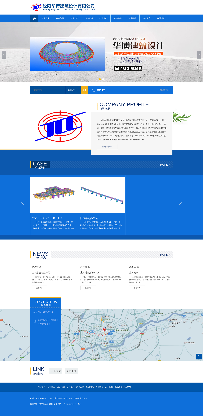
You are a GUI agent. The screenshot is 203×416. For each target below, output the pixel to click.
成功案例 (89, 18)
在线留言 (147, 18)
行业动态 (103, 18)
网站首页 (41, 387)
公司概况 (45, 18)
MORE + (165, 164)
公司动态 (74, 18)
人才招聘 (132, 18)
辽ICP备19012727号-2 (72, 404)
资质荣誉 (118, 18)
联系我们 (161, 18)
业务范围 (60, 18)
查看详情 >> (107, 147)
